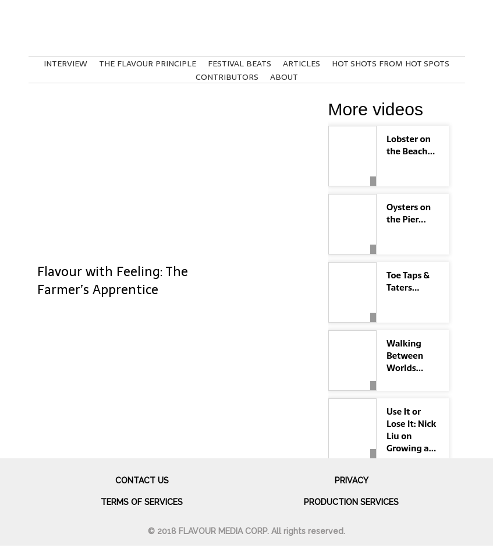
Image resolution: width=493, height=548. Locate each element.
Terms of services (142, 502)
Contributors (227, 76)
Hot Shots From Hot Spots (390, 63)
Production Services (351, 502)
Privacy (351, 480)
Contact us (142, 480)
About (284, 76)
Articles (301, 63)
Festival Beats (239, 63)
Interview (65, 63)
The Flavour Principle (147, 63)
